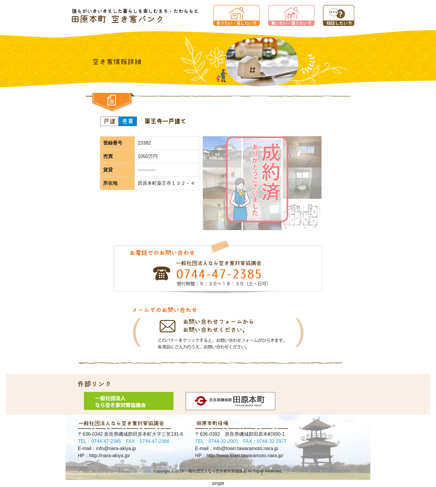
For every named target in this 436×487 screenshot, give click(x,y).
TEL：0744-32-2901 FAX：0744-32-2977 (241, 441)
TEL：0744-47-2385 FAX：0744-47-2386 (123, 441)
